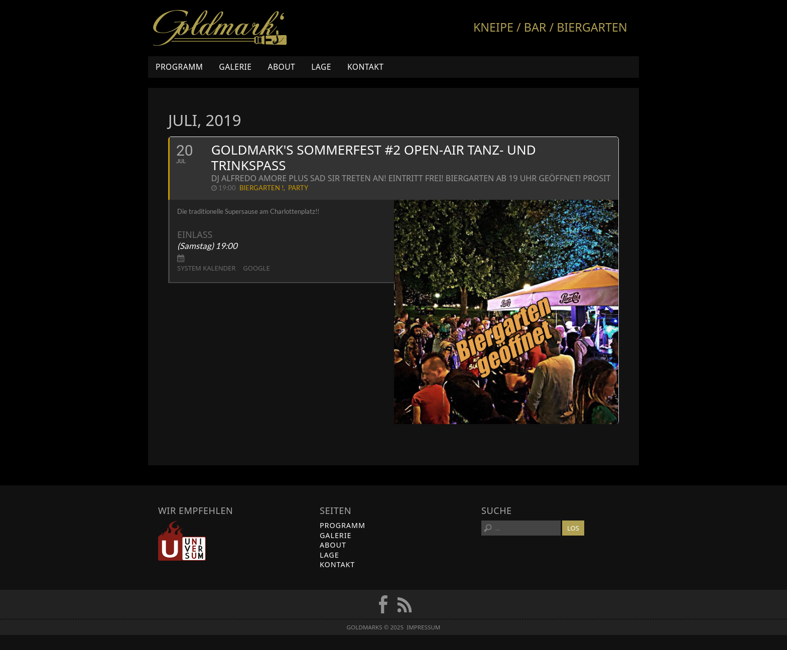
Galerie (235, 66)
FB (383, 604)
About (281, 66)
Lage (321, 66)
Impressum (423, 627)
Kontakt (365, 66)
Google (256, 268)
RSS (405, 604)
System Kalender (206, 268)
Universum (182, 541)
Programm (179, 66)
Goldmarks (220, 28)
